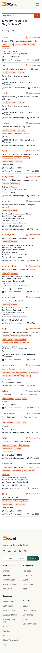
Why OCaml (7, 589)
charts (26, 158)
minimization (8, 339)
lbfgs (4, 328)
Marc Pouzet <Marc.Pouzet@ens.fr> (15, 482)
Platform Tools (9, 610)
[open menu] (37, 4)
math (11, 44)
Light (9, 558)
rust (24, 398)
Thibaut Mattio (7, 165)
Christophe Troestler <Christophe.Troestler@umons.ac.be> (16, 52)
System (33, 558)
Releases (6, 575)
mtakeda (5, 401)
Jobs (25, 589)
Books (5, 626)
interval (5, 201)
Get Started (8, 606)
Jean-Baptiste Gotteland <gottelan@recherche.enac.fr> (13, 217)
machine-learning (19, 372)
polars (5, 391)
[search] (37, 15)
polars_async (8, 413)
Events (26, 580)
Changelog (7, 571)
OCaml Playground (10, 640)
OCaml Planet (28, 584)
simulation (17, 471)
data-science (8, 161)
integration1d (8, 176)
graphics (19, 161)
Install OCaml (8, 601)
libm (4, 44)
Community (27, 575)
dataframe (7, 501)
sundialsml (7, 463)
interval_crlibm (9, 266)
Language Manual (10, 615)
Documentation (33, 37)
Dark (21, 558)
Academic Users (9, 584)
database (11, 72)
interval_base (8, 234)
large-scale (24, 342)
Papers (5, 635)
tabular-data (20, 504)
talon (4, 494)
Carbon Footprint (30, 610)
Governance (28, 615)
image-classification (11, 376)
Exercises (7, 631)
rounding (31, 44)
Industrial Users (9, 580)
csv (3, 65)
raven (4, 438)
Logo (5, 644)
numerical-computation (12, 448)
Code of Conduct (30, 624)
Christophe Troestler (21, 76)
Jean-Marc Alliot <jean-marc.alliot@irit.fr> (17, 214)
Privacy (26, 619)
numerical (6, 471)
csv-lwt (5, 93)
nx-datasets (8, 365)
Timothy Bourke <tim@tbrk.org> (14, 477)
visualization (8, 158)
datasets (6, 372)
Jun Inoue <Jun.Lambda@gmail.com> (15, 480)
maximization (20, 339)
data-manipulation (20, 501)
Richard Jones (7, 76)
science (6, 48)
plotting (18, 158)
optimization (26, 336)
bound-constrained (10, 342)
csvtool (5, 123)
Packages (27, 571)
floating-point (20, 44)
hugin (4, 151)
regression (25, 376)
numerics (14, 184)
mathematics (29, 471)
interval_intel (8, 297)
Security (26, 606)
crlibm (5, 37)
